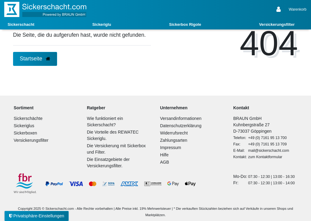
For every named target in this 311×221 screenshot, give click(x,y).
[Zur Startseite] (45, 9)
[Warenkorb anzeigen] (297, 9)
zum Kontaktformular (265, 157)
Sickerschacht (21, 24)
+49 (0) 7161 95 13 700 (267, 138)
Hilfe (164, 154)
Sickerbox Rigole (185, 24)
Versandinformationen (180, 118)
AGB (164, 162)
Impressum (170, 147)
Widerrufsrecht (174, 133)
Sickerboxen (25, 133)
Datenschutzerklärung (180, 125)
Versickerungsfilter (277, 24)
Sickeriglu (101, 24)
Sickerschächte (28, 118)
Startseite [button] (35, 59)
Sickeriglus (24, 125)
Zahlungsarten (173, 140)
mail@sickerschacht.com (268, 150)
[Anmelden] (279, 9)
